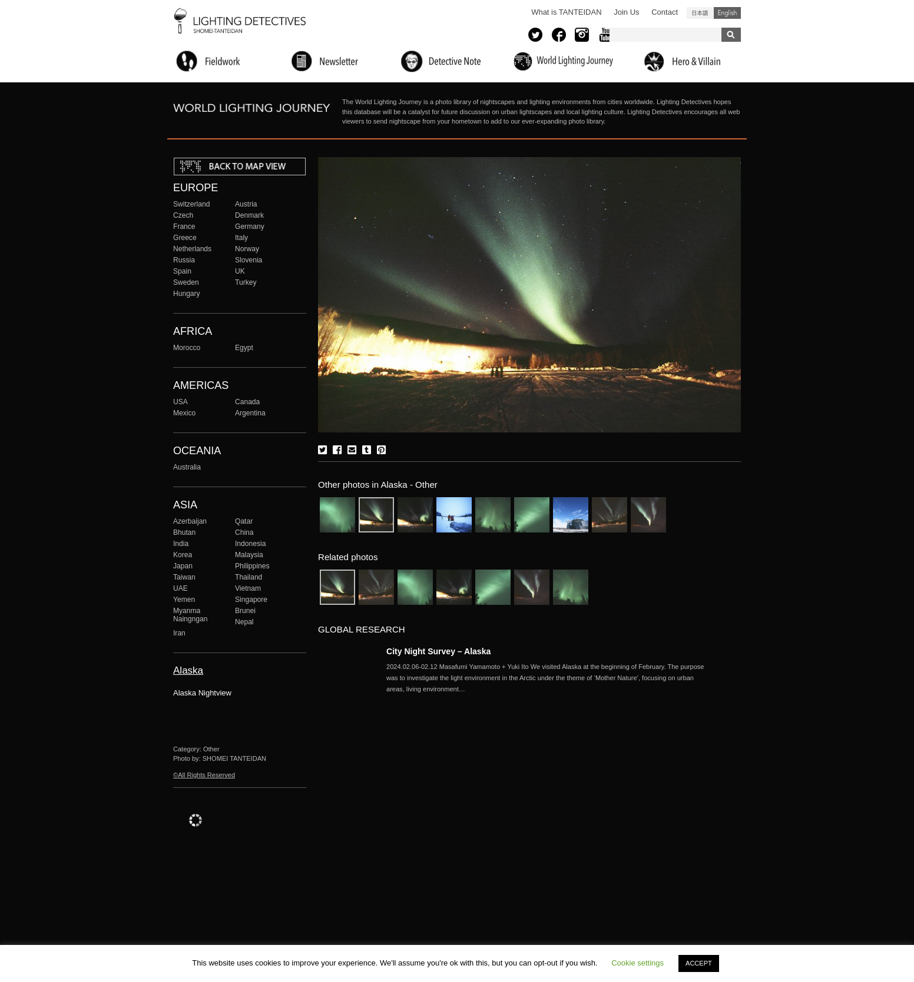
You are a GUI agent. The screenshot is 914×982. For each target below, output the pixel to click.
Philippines (252, 566)
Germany (249, 226)
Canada (247, 402)
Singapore (251, 599)
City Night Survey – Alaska (438, 651)
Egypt (244, 348)
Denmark (249, 215)
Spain (182, 271)
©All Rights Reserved (204, 774)
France (184, 226)
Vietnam (248, 588)
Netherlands (192, 249)
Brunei (245, 611)
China (244, 532)
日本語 (700, 13)
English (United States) (727, 13)
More (545, 677)
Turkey (245, 282)
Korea (182, 555)
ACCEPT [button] (699, 963)
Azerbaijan (190, 521)
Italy (241, 238)
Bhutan (184, 532)
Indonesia (250, 544)
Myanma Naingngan (190, 615)
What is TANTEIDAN (566, 12)
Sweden (186, 282)
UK (240, 271)
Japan (183, 566)
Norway (247, 249)
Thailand (248, 577)
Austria (246, 204)
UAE (180, 588)
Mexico (184, 413)
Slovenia (248, 260)
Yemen (184, 599)
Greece (185, 238)
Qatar (244, 521)
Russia (184, 260)
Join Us (626, 12)
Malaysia (249, 555)
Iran (179, 633)
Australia (187, 467)
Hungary (186, 293)
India (180, 544)
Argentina (250, 413)
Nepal (244, 622)
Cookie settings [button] (637, 962)
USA (180, 402)
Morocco (186, 348)
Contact (664, 12)
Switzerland (191, 204)
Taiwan (184, 577)
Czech (183, 215)
